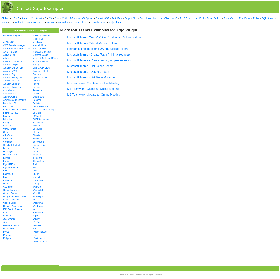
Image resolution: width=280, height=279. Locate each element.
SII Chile (37, 113)
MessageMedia (40, 48)
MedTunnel (38, 42)
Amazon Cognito (11, 64)
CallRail (7, 125)
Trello (35, 164)
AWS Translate (10, 52)
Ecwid (6, 161)
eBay (35, 235)
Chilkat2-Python (71, 18)
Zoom (35, 228)
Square (36, 148)
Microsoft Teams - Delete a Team (88, 71)
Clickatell (7, 138)
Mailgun (7, 238)
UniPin (36, 174)
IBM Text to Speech (12, 209)
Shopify (36, 135)
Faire (5, 177)
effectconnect (39, 238)
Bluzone (7, 116)
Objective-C (170, 18)
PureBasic (245, 18)
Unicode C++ (36, 22)
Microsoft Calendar (42, 52)
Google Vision (10, 203)
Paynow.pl (38, 87)
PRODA (37, 80)
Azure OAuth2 (10, 97)
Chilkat (5, 18)
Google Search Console (14, 196)
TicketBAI (37, 158)
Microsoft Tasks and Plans (45, 58)
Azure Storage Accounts (14, 100)
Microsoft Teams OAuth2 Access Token (92, 43)
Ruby (256, 18)
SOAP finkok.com (41, 119)
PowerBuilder (213, 18)
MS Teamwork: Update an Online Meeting (93, 94)
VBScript (63, 22)
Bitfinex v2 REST (11, 113)
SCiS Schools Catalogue (44, 109)
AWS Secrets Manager (14, 45)
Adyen (6, 58)
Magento (7, 235)
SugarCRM (38, 154)
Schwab (37, 125)
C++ (57, 18)
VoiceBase (38, 180)
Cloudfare (7, 142)
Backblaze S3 (9, 103)
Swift (4, 22)
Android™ (27, 18)
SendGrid (37, 129)
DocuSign (7, 151)
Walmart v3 (38, 190)
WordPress (38, 206)
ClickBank (8, 135)
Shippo (36, 132)
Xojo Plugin (115, 22)
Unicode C (21, 22)
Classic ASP (102, 18)
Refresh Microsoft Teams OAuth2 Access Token (97, 48)
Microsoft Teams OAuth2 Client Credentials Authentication (104, 37)
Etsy (5, 171)
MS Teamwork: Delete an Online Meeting (93, 88)
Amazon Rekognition (13, 77)
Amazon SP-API (11, 80)
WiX (35, 199)
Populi (36, 93)
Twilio (35, 167)
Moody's (37, 64)
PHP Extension (188, 18)
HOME (15, 18)
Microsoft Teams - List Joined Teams (90, 66)
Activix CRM (9, 55)
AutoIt (39, 18)
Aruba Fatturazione (12, 87)
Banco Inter (8, 106)
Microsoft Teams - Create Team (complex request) (99, 60)
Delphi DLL (130, 18)
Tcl (10, 22)
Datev (6, 148)
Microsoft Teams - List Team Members (91, 77)
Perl (201, 18)
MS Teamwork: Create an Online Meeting (93, 83)
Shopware (37, 138)
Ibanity (6, 212)
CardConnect (9, 129)
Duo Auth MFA (10, 154)
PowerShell (230, 18)
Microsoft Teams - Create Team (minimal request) (98, 54)
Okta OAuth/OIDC (41, 68)
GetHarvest (8, 187)
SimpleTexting (39, 145)
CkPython (87, 18)
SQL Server (268, 18)
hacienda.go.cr (40, 241)
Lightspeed (8, 228)
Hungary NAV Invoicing (14, 206)
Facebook (8, 174)
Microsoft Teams (40, 61)
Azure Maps (9, 90)
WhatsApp (38, 196)
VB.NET (51, 22)
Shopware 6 (38, 142)
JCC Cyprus (9, 219)
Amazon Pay (9, 74)
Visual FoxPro (98, 22)
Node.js (157, 18)
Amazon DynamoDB (13, 68)
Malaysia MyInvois (41, 35)
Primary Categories (12, 35)
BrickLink (7, 119)
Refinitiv (37, 103)
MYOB (6, 232)
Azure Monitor (10, 93)
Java (148, 18)
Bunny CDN (8, 122)
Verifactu (37, 177)
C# (50, 18)
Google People (10, 193)
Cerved (6, 132)
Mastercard (38, 39)
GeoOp (6, 183)
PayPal (36, 84)
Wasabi (36, 193)
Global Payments (11, 190)
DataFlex (117, 18)
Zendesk (37, 225)
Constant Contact (11, 145)
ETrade (6, 158)
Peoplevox (38, 90)
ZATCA (36, 222)
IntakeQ (7, 216)
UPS (35, 171)
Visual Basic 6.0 (79, 22)
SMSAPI (37, 116)
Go (141, 18)
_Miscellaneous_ (41, 232)
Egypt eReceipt (10, 167)
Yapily (36, 216)
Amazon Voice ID (11, 84)
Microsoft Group (40, 55)
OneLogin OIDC (40, 71)
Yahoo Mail (38, 212)
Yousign (36, 219)
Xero (35, 209)
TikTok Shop (39, 161)
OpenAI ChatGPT (41, 77)
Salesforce (38, 122)
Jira (5, 222)
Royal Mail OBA (40, 106)
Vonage (36, 183)
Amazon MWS (10, 71)
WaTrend (37, 187)
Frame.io (7, 180)
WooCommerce (40, 203)
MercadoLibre (39, 45)
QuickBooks (38, 97)
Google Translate (11, 199)
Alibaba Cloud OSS (12, 61)
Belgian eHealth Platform (15, 109)
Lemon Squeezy (11, 225)
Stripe (35, 151)
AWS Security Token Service (16, 48)
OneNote (37, 74)
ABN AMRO (8, 42)
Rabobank (38, 100)
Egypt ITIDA (9, 164)
